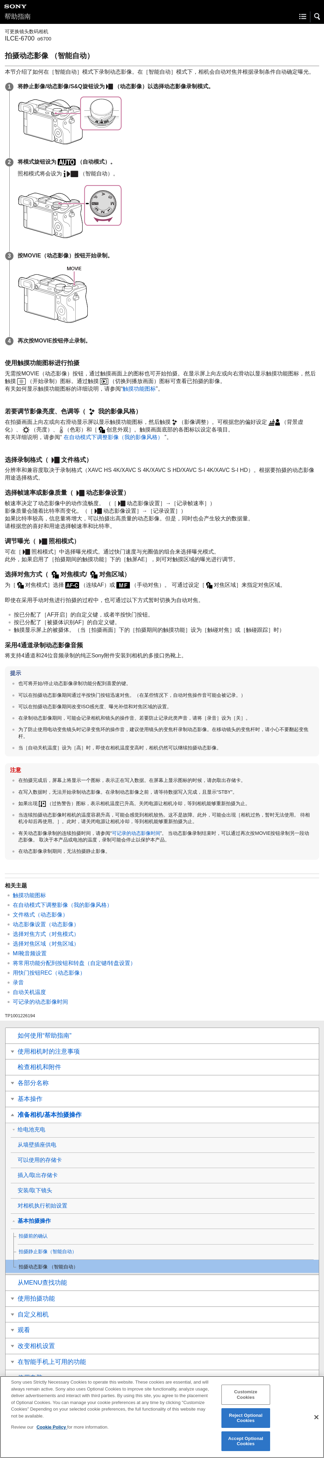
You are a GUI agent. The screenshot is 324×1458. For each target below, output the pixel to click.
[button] (317, 16)
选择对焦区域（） (46, 944)
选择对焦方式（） (46, 934)
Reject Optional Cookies (246, 1423)
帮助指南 (17, 16)
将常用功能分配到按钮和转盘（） (74, 963)
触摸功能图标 (139, 389)
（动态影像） (46, 924)
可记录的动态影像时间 (136, 833)
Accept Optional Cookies (245, 1446)
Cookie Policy (52, 1432)
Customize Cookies (245, 1399)
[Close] (316, 1422)
